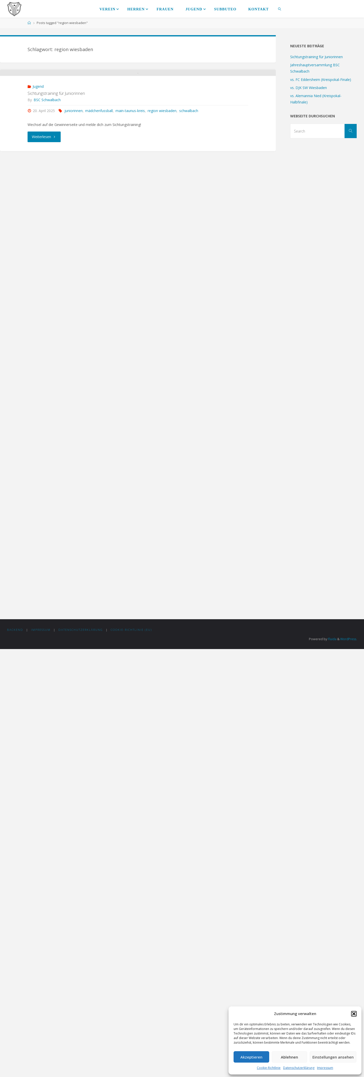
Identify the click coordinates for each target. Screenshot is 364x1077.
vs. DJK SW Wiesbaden (308, 87)
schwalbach (188, 181)
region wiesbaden (162, 181)
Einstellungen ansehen (333, 1057)
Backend (15, 1058)
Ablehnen (289, 1057)
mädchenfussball (99, 181)
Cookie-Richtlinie (269, 1068)
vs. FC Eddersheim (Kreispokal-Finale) (320, 79)
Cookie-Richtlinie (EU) (131, 1058)
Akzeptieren (251, 1057)
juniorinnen (73, 181)
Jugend (38, 157)
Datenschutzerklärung (298, 1068)
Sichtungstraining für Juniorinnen (56, 164)
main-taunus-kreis (130, 181)
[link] (280, 9)
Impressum (325, 1068)
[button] (353, 1013)
